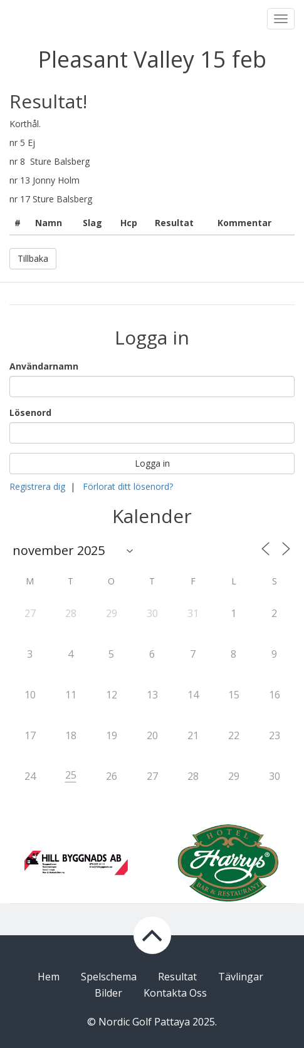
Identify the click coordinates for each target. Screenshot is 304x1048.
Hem (49, 976)
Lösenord (30, 412)
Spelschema (109, 976)
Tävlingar (240, 976)
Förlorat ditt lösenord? (128, 486)
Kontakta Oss (175, 993)
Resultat (177, 976)
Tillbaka (33, 258)
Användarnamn (43, 366)
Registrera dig (37, 486)
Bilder (108, 993)
